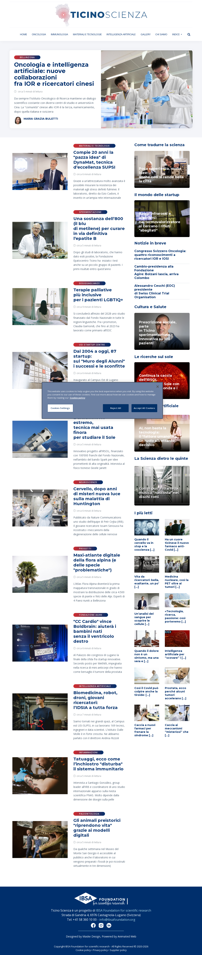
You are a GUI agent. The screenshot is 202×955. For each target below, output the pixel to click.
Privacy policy (100, 950)
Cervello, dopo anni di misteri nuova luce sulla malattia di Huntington (96, 496)
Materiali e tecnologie (87, 34)
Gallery (146, 34)
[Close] (157, 386)
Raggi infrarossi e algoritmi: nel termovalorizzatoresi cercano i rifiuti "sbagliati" (159, 222)
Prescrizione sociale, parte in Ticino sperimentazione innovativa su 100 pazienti (157, 332)
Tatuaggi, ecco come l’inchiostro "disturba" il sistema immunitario (98, 764)
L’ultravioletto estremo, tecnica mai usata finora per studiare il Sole (94, 427)
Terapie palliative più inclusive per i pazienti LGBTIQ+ (98, 294)
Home (25, 34)
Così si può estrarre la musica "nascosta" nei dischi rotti (159, 492)
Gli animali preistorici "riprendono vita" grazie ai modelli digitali (96, 828)
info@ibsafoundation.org (117, 919)
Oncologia (39, 34)
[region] (102, 400)
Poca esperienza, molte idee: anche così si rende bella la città (161, 175)
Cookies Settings (60, 408)
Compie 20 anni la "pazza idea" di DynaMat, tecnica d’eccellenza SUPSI (94, 160)
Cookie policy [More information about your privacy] (77, 397)
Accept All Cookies (144, 408)
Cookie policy (83, 950)
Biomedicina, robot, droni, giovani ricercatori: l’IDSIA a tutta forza (95, 700)
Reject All (115, 408)
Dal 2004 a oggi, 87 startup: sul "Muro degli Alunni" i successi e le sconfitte (99, 359)
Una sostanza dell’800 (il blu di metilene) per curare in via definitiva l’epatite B (99, 228)
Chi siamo (161, 34)
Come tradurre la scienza (159, 145)
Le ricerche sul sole (153, 356)
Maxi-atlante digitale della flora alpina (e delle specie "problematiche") (96, 563)
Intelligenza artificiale (121, 34)
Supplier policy (118, 950)
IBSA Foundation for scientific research (123, 910)
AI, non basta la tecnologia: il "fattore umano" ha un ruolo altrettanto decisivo (158, 436)
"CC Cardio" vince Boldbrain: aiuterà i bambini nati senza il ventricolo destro (94, 631)
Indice (176, 34)
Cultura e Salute (150, 306)
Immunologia (59, 34)
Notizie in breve (150, 243)
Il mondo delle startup (156, 194)
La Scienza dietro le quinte (161, 458)
